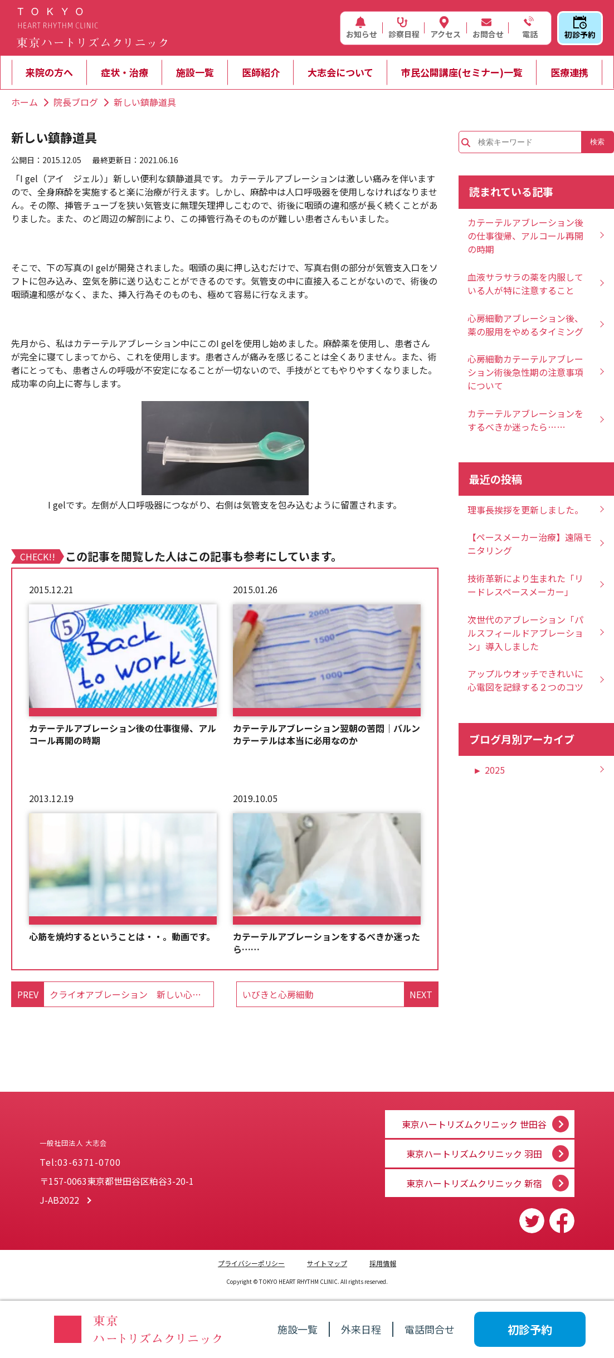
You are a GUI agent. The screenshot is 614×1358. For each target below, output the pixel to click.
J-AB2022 (59, 1204)
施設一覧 (195, 72)
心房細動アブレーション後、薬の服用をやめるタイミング (525, 324)
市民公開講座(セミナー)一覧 (462, 72)
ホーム (24, 102)
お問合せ (488, 28)
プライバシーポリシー (251, 1263)
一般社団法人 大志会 (145, 1136)
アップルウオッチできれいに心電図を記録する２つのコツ (525, 680)
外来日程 (361, 1329)
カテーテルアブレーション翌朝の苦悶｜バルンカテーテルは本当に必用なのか (326, 734)
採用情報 (382, 1263)
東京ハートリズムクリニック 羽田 (474, 1149)
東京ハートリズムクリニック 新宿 (474, 1183)
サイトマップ (327, 1263)
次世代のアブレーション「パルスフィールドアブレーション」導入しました (525, 633)
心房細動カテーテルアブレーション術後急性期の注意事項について (525, 372)
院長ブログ (75, 102)
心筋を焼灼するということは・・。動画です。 (122, 936)
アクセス (445, 28)
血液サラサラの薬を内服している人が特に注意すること (525, 283)
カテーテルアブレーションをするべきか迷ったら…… (326, 942)
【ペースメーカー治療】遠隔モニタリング (529, 543)
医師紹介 (261, 72)
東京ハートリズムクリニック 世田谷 (474, 1116)
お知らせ (361, 28)
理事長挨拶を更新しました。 (525, 509)
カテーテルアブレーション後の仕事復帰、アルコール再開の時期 (122, 734)
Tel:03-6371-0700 (80, 1166)
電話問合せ (430, 1329)
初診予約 (580, 28)
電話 (529, 28)
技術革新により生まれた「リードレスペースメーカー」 (525, 584)
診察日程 (404, 28)
